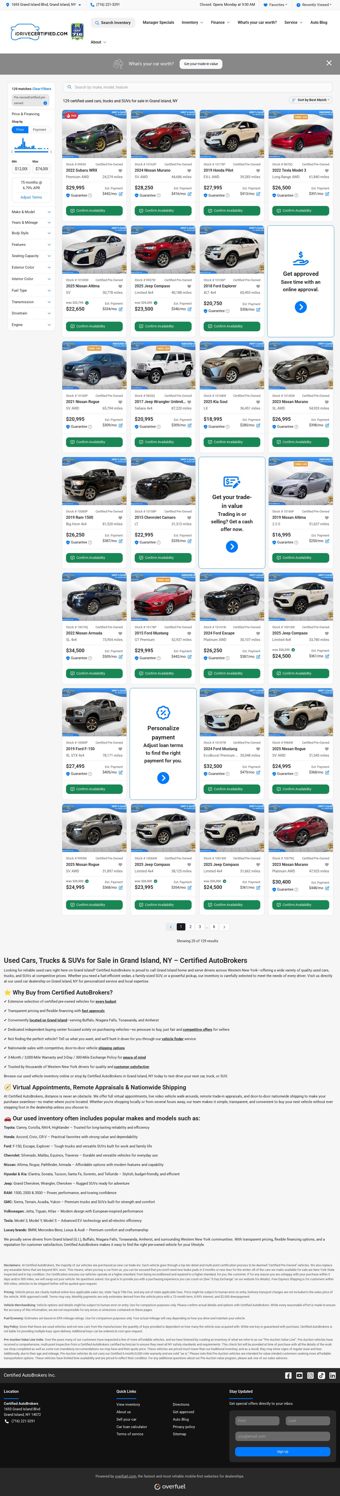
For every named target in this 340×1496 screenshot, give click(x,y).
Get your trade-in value (201, 64)
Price (20, 130)
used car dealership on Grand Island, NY (46, 981)
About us (123, 1412)
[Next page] (224, 927)
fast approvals (93, 1011)
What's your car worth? (257, 22)
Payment (39, 130)
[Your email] (282, 1436)
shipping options (111, 1048)
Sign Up (282, 1452)
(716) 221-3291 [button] (105, 4)
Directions (181, 1404)
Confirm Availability (88, 210)
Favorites (274, 5)
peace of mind (134, 1057)
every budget (106, 1001)
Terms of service (129, 1434)
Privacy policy (184, 1427)
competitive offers (197, 1029)
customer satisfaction (131, 1067)
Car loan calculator (131, 1427)
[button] (45, 4)
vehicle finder (172, 1039)
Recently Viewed (313, 5)
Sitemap (179, 1434)
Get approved (183, 1412)
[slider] (12, 152)
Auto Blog (318, 22)
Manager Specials (158, 22)
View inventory (128, 1404)
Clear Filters (41, 89)
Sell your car (126, 1419)
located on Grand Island (48, 1020)
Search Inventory (113, 23)
